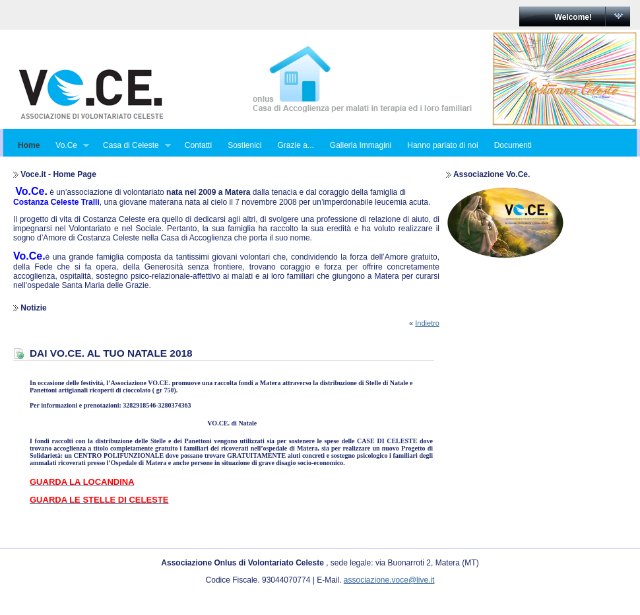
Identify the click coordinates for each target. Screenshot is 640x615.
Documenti (513, 145)
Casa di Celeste (133, 146)
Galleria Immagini (360, 145)
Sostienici (244, 145)
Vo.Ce (68, 146)
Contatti (198, 145)
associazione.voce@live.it (389, 580)
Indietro (427, 323)
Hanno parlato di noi (442, 145)
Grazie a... (295, 145)
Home (29, 145)
